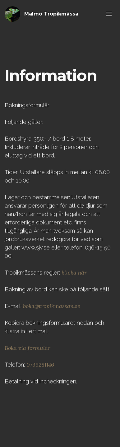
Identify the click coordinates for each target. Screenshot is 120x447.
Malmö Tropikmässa (51, 14)
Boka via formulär (27, 352)
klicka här (74, 276)
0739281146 (40, 368)
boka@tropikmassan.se (51, 310)
